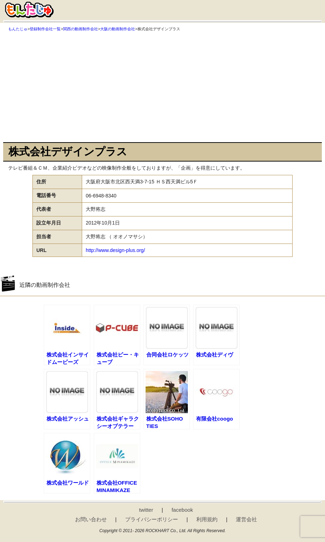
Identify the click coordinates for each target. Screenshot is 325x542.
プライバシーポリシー (151, 519)
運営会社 (246, 519)
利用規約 (206, 519)
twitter (146, 510)
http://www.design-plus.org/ (115, 250)
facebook (182, 510)
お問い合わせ (91, 519)
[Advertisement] (162, 86)
